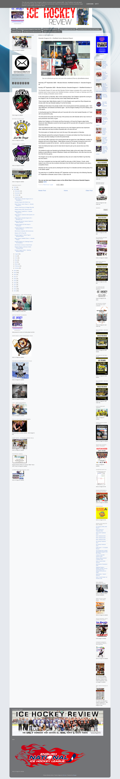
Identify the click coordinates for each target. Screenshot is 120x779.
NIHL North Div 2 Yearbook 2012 (100, 530)
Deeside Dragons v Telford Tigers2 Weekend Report (23, 235)
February (17, 266)
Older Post (89, 190)
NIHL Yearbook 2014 (100, 536)
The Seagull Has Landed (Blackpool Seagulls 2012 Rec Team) (102, 552)
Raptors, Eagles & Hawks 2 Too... (52, 31)
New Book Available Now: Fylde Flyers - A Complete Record (104, 140)
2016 (15, 286)
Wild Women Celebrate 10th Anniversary (24, 231)
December (17, 191)
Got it (96, 4)
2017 (15, 284)
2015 (15, 288)
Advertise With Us (16, 31)
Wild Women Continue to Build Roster (23, 244)
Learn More (89, 4)
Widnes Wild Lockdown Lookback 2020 (101, 558)
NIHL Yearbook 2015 (100, 537)
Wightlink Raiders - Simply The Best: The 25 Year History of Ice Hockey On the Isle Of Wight (101, 570)
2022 (15, 274)
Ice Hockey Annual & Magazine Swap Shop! (29, 29)
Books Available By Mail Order (67, 29)
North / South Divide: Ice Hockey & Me (101, 578)
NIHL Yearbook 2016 (100, 539)
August (17, 254)
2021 (15, 276)
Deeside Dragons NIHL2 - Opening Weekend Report (23, 251)
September (17, 197)
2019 (15, 280)
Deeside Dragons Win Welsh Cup (22, 202)
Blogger (74, 775)
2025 (15, 189)
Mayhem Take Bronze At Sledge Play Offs (24, 207)
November (17, 193)
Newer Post (42, 190)
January (17, 268)
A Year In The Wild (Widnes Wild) (100, 555)
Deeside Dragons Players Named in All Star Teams (104, 131)
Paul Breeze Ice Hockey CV (50, 29)
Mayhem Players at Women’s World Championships (23, 247)
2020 (15, 278)
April (16, 262)
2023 (15, 272)
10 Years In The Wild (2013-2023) (32, 31)
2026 (15, 187)
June (16, 258)
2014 (15, 290)
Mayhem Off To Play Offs (20, 233)
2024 (15, 270)
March (16, 264)
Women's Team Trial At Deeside (104, 95)
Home (14, 29)
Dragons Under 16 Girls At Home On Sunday (104, 112)
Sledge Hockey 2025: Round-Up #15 (23, 209)
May (16, 260)
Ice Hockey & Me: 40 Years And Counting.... (89, 29)
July (16, 256)
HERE (45, 182)
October (17, 195)
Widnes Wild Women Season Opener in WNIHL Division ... (24, 222)
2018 (15, 282)
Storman (65, 775)
